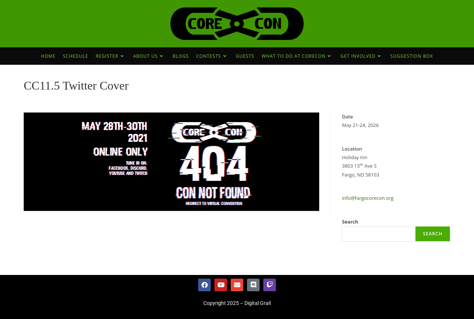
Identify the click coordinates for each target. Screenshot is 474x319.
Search (350, 221)
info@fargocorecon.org (367, 198)
